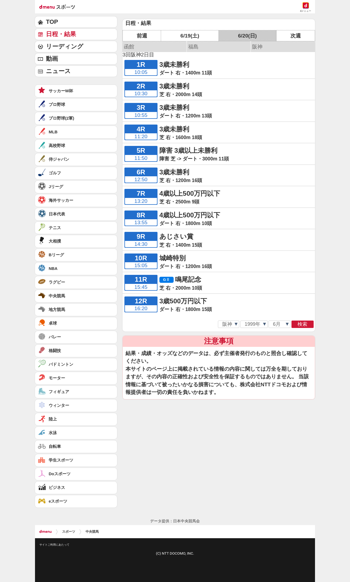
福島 (193, 47)
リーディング (64, 46)
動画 (52, 58)
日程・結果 (61, 34)
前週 (142, 36)
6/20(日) (247, 36)
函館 (129, 47)
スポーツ (68, 532)
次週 (295, 36)
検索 (302, 324)
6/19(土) (189, 36)
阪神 (257, 47)
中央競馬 (92, 532)
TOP (52, 21)
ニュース (58, 71)
